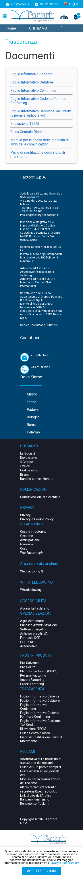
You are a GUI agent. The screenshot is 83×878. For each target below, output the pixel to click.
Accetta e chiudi (41, 871)
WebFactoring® (31, 553)
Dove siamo (28, 458)
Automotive (28, 646)
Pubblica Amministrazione (39, 625)
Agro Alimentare (32, 621)
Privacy (25, 515)
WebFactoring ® (32, 571)
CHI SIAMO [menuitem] (38, 28)
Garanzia (26, 544)
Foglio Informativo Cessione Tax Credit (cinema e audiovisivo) (40, 113)
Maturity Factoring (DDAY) (38, 671)
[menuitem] (62, 28)
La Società (27, 453)
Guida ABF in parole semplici (40, 767)
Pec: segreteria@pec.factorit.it (39, 215)
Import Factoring (32, 680)
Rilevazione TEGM (24, 123)
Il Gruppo (26, 462)
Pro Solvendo (30, 663)
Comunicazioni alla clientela (40, 497)
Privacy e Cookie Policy (37, 519)
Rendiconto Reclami (34, 804)
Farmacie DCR (30, 638)
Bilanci (24, 475)
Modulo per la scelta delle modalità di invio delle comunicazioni (39, 142)
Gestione (26, 536)
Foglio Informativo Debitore (31, 82)
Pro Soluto (28, 667)
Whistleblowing (31, 590)
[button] (63, 16)
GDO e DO (27, 642)
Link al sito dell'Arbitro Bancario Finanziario (35, 797)
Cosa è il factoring (33, 532)
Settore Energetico (33, 629)
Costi (23, 548)
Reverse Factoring (33, 675)
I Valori (25, 466)
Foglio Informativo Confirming (33, 90)
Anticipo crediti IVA (34, 634)
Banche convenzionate (36, 479)
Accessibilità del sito (34, 608)
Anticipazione (30, 540)
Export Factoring (32, 684)
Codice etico (29, 470)
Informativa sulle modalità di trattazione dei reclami (40, 761)
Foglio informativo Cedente (31, 74)
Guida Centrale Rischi (26, 132)
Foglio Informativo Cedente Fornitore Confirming (40, 715)
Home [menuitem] (11, 28)
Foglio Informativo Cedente (40, 696)
